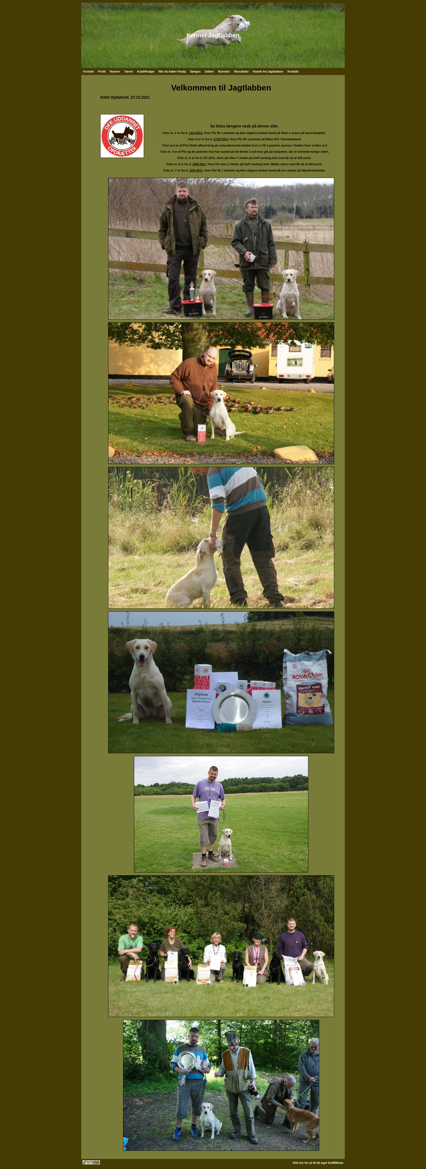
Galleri (209, 71)
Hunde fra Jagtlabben (268, 71)
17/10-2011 (220, 139)
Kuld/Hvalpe (146, 71)
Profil (102, 71)
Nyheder (224, 71)
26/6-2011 (199, 164)
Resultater (241, 71)
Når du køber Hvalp (172, 71)
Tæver (128, 71)
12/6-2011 (196, 170)
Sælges (195, 71)
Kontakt (293, 71)
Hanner (115, 71)
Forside (88, 71)
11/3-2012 (195, 133)
